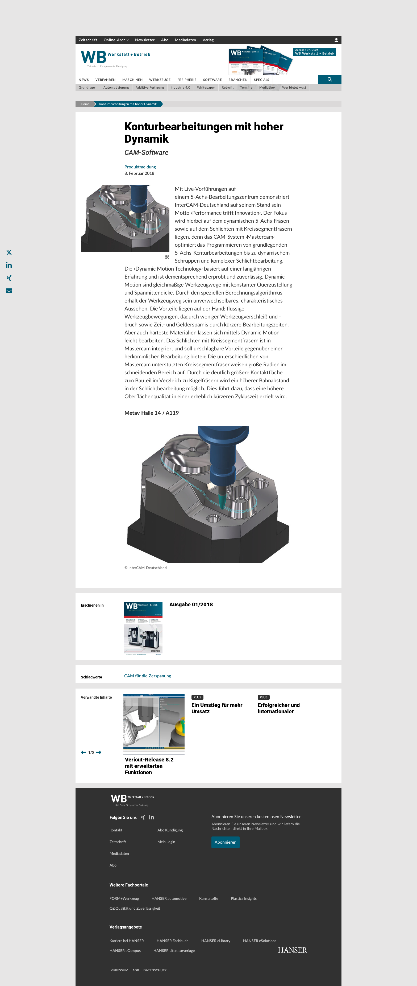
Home (85, 104)
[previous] (83, 752)
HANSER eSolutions (259, 941)
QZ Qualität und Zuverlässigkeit (135, 908)
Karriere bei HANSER (127, 941)
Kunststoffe (208, 899)
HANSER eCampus (125, 951)
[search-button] (329, 79)
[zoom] (167, 257)
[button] (208, 494)
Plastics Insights (244, 899)
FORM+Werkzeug (124, 899)
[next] (98, 752)
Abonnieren (225, 842)
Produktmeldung (140, 167)
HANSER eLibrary (215, 941)
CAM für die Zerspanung (147, 676)
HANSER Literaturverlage (174, 951)
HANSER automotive (169, 899)
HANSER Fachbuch (173, 941)
